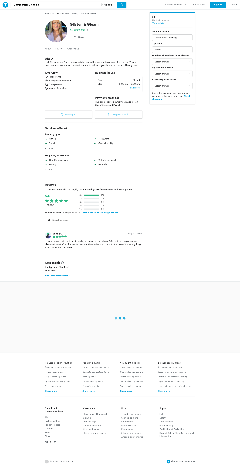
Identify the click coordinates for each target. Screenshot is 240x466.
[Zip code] (107, 5)
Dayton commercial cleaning (171, 381)
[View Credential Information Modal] (62, 262)
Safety (162, 418)
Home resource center (95, 433)
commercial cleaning (68, 13)
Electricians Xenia (90, 386)
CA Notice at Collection (171, 429)
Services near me (92, 425)
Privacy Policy (166, 425)
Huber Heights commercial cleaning (174, 386)
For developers (52, 425)
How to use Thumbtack (95, 414)
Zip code (157, 43)
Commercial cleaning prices (58, 367)
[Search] (121, 5)
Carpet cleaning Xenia (92, 381)
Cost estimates (91, 429)
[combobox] (55, 5)
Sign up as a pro (129, 418)
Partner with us (53, 421)
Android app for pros (132, 437)
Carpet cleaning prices (55, 377)
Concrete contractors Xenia (95, 372)
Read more (134, 87)
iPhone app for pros (131, 433)
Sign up (87, 418)
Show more (51, 391)
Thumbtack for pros (131, 414)
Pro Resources (128, 425)
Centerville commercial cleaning (172, 377)
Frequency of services (164, 79)
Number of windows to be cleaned (170, 55)
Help (161, 414)
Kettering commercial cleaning (172, 372)
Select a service (160, 31)
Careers (49, 428)
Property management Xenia (95, 367)
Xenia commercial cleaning (170, 367)
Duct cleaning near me (130, 386)
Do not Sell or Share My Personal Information (176, 435)
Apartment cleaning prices (57, 381)
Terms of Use (166, 421)
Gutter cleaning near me (131, 381)
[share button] (80, 37)
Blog (47, 436)
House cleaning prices (55, 372)
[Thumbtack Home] (5, 4)
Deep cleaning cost (54, 386)
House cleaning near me (131, 367)
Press (48, 432)
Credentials (73, 48)
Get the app (89, 421)
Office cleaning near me (131, 377)
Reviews (59, 48)
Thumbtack (50, 13)
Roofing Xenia (89, 377)
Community (127, 421)
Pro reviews (127, 429)
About (48, 48)
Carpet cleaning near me (131, 372)
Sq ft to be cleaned (162, 67)
